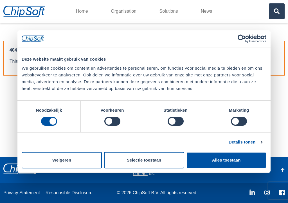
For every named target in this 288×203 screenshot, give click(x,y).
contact (140, 173)
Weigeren (61, 160)
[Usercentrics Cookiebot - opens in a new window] (241, 38)
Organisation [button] (123, 11)
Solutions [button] (168, 11)
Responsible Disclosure (69, 192)
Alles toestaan (226, 160)
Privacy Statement (21, 192)
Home (82, 11)
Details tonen (242, 142)
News (206, 11)
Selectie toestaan (144, 160)
